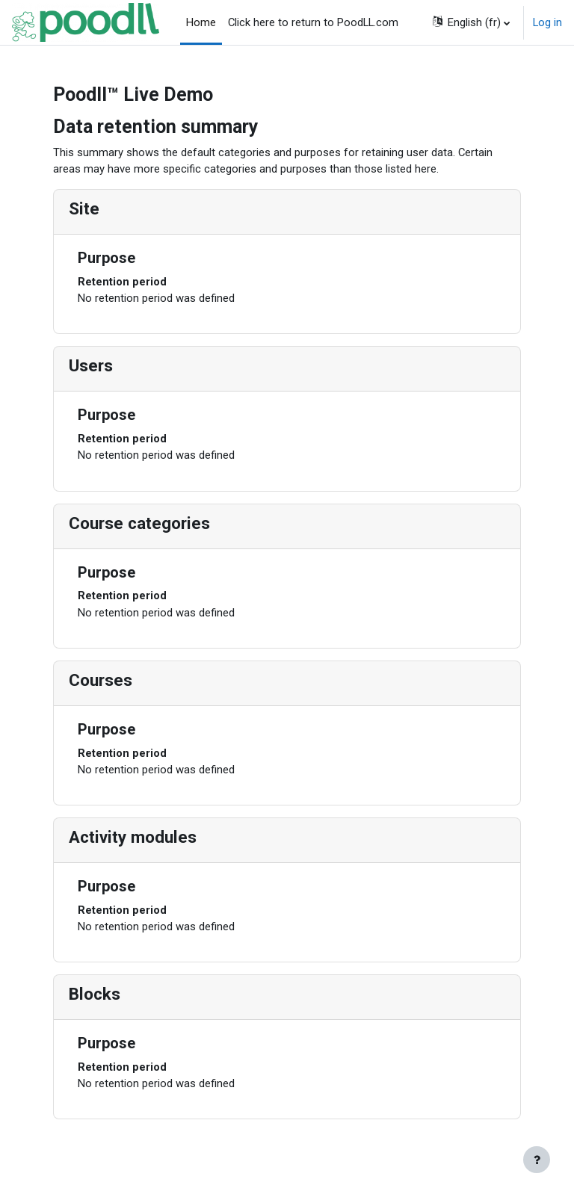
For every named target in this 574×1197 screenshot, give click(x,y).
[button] (470, 22)
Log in (547, 22)
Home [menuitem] (201, 22)
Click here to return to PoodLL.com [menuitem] (313, 22)
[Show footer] (536, 1159)
